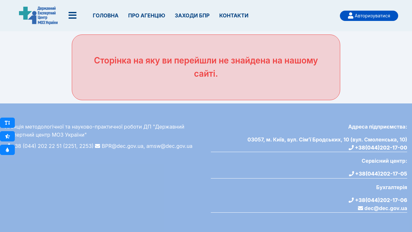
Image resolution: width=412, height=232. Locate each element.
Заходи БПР (192, 15)
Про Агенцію (146, 15)
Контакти (233, 15)
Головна (105, 15)
